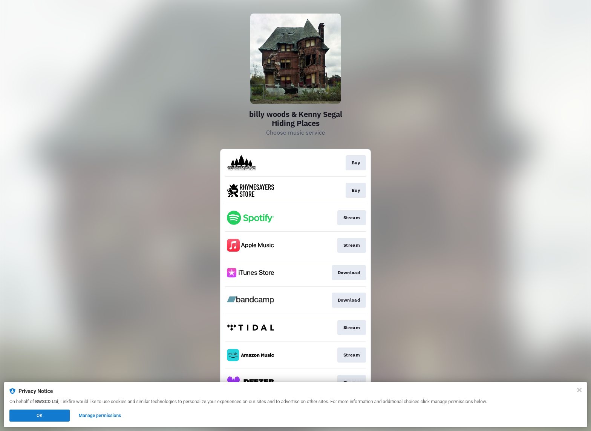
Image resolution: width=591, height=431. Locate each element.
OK (40, 415)
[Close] (579, 390)
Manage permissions (100, 415)
